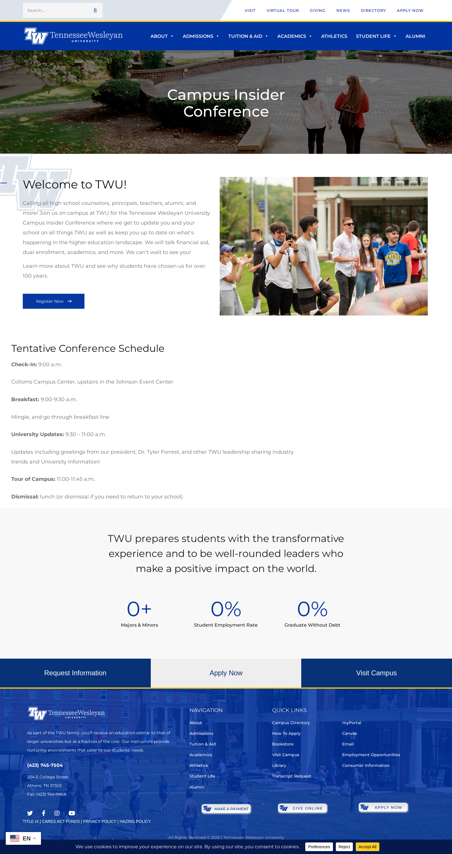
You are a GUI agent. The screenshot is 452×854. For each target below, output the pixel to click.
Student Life (376, 36)
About (162, 36)
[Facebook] (43, 813)
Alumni (415, 36)
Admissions (201, 36)
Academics (294, 36)
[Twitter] (30, 813)
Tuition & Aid (248, 36)
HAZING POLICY (135, 821)
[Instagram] (57, 813)
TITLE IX (31, 821)
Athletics (334, 36)
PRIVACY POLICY (99, 821)
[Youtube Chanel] (72, 813)
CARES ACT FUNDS (61, 821)
